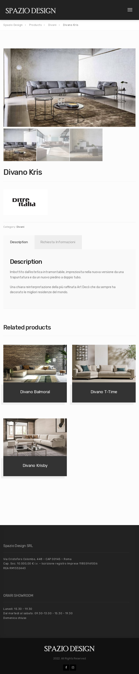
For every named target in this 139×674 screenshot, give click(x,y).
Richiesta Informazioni (57, 242)
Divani (20, 226)
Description (19, 242)
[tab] (18, 242)
